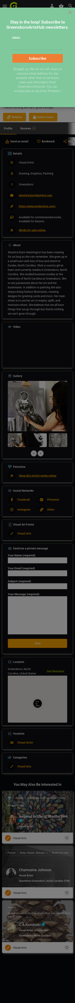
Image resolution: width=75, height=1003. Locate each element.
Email (16, 37)
